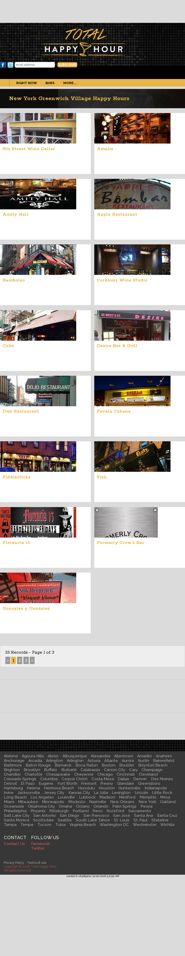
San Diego (69, 815)
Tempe (27, 824)
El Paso (28, 783)
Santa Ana (143, 815)
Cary (133, 769)
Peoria (146, 806)
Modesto (76, 802)
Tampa (10, 824)
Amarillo (144, 756)
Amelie (105, 149)
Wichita (167, 824)
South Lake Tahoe (93, 820)
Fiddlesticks (16, 477)
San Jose (121, 815)
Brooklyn (32, 769)
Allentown (123, 756)
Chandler (12, 774)
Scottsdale (43, 820)
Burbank (69, 769)
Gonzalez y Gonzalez (26, 608)
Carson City (114, 769)
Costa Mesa (102, 779)
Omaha (65, 806)
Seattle (65, 820)
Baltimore (13, 765)
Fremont (89, 783)
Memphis (148, 797)
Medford (127, 797)
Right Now (26, 83)
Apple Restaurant (117, 214)
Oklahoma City (41, 806)
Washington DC (114, 824)
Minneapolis (53, 802)
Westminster (145, 824)
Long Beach (15, 797)
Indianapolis (156, 788)
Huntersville (129, 788)
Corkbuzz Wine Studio (122, 280)
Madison (107, 797)
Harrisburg (13, 788)
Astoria (93, 760)
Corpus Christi (74, 779)
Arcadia (35, 760)
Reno (97, 811)
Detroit (10, 783)
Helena (33, 788)
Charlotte (33, 774)
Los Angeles (42, 797)
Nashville (97, 802)
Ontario (83, 806)
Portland (81, 811)
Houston (107, 788)
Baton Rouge (38, 765)
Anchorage (14, 760)
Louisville (66, 797)
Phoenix (37, 811)
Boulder (126, 765)
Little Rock (162, 792)
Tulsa (60, 824)
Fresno (106, 783)
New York (147, 802)
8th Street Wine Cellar (29, 149)
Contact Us (14, 843)
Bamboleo (14, 280)
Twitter (10, 65)
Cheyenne (84, 774)
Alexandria (100, 756)
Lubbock (87, 797)
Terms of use (37, 863)
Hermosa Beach (59, 788)
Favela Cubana (114, 411)
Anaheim (164, 756)
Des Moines (162, 779)
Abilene (11, 756)
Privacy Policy (14, 863)
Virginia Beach (82, 824)
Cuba (8, 346)
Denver (140, 779)
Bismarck (63, 765)
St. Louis (122, 820)
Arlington (54, 760)
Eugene (46, 783)
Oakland (168, 802)
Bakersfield (163, 760)
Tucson (44, 824)
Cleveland (148, 774)
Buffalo (50, 769)
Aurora (128, 760)
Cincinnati (126, 774)
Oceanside (14, 806)
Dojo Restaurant (21, 411)
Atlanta (111, 760)
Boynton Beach (152, 765)
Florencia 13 (16, 542)
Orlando (101, 806)
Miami (9, 802)
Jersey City (54, 792)
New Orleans (122, 802)
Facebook (3, 65)
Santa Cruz (167, 815)
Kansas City (79, 792)
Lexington (121, 792)
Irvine (9, 792)
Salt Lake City (16, 815)
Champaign (152, 769)
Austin (143, 760)
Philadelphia (15, 811)
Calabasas (90, 769)
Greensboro (149, 783)
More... (69, 83)
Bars (50, 83)
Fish (102, 477)
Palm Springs (124, 806)
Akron (53, 756)
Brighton (12, 769)
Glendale (125, 783)
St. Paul (140, 820)
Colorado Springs (20, 779)
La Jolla (101, 792)
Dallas (123, 779)
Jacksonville (29, 792)
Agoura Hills (33, 756)
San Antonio (44, 815)
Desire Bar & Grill (117, 346)
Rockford (115, 811)
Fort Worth (67, 783)
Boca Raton (86, 765)
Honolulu (86, 788)
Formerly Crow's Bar (120, 542)
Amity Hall (15, 214)
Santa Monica (16, 820)
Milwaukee (28, 802)
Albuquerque (75, 756)
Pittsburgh (59, 811)
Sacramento (139, 811)
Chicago (105, 774)
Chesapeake (58, 774)
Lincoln (141, 792)
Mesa (165, 797)
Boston (108, 765)
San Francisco (96, 815)
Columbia (49, 779)
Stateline (159, 820)
